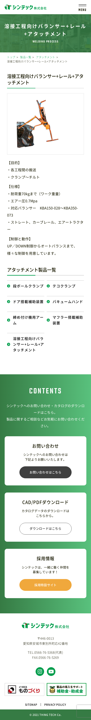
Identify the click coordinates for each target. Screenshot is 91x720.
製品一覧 (25, 57)
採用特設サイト (45, 584)
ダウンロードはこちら (45, 528)
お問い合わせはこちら (45, 472)
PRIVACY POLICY (55, 704)
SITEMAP (31, 704)
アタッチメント (45, 57)
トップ (11, 57)
